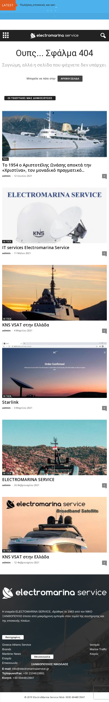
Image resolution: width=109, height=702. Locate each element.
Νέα (5, 159)
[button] (102, 36)
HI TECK (7, 241)
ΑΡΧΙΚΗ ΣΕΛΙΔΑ (70, 78)
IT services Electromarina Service (35, 247)
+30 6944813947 (23, 677)
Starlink (10, 402)
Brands (6, 649)
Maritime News (11, 653)
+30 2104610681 (34, 673)
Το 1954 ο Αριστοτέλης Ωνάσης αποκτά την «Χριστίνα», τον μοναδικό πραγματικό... (46, 167)
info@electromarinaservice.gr (30, 668)
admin (6, 175)
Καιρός (94, 653)
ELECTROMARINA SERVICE (28, 479)
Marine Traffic (98, 649)
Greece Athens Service (16, 644)
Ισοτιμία (94, 644)
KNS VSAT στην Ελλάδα (25, 325)
